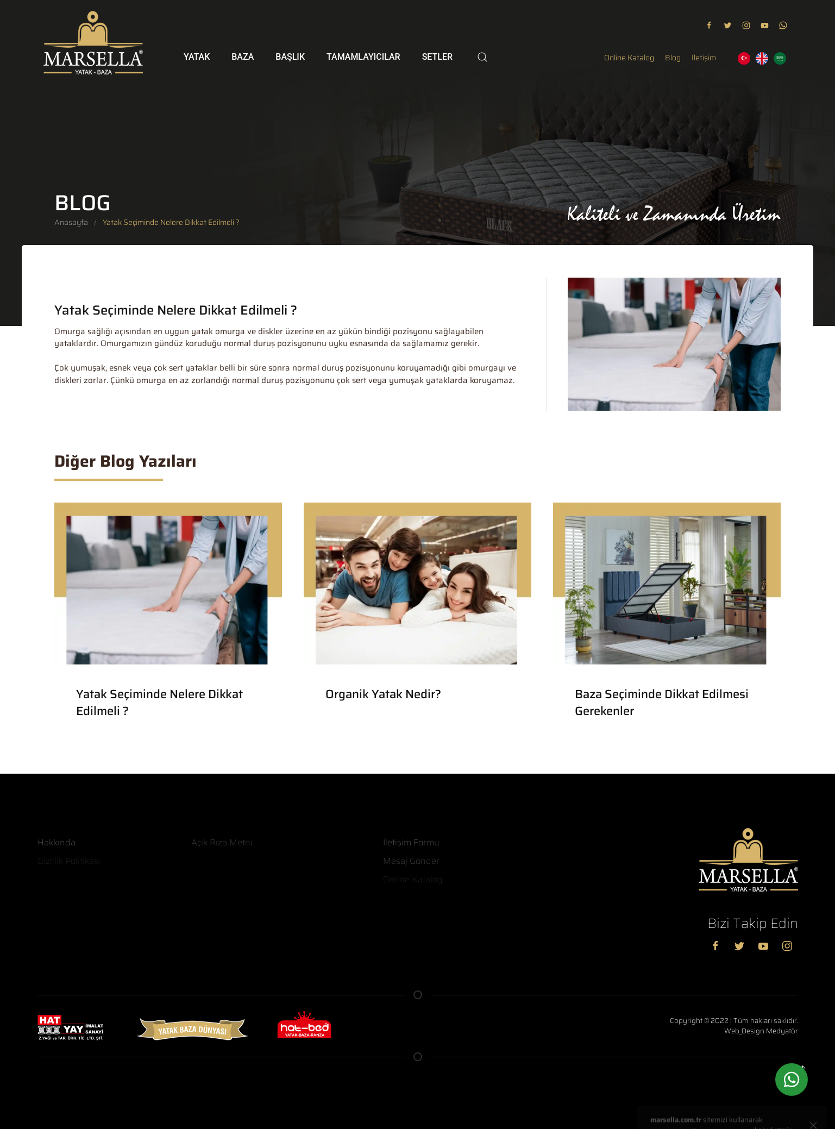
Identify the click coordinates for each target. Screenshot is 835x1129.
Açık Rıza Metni (222, 843)
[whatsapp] (791, 1081)
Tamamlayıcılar (363, 57)
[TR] (744, 58)
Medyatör (782, 1031)
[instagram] (746, 24)
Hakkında (56, 843)
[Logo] (93, 42)
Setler (437, 57)
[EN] (762, 58)
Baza (242, 57)
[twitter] (727, 24)
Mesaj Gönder (411, 861)
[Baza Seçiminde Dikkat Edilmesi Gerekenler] (667, 622)
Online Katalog (629, 58)
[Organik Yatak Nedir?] (417, 614)
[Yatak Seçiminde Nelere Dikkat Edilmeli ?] (168, 622)
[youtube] (764, 24)
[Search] (482, 57)
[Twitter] (742, 945)
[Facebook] (718, 945)
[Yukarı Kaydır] (805, 1068)
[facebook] (709, 24)
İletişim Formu (411, 843)
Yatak (197, 57)
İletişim (704, 58)
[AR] (780, 58)
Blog (673, 58)
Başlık (290, 57)
